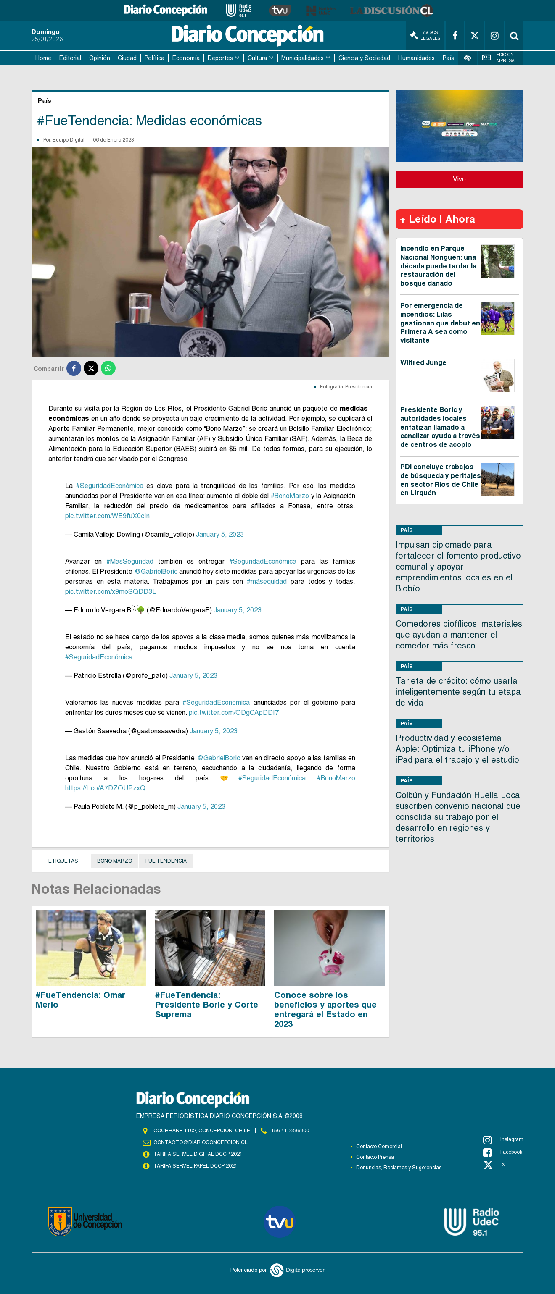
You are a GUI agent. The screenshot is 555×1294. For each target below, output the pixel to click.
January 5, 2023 (220, 534)
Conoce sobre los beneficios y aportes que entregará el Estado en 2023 (325, 1009)
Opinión (99, 58)
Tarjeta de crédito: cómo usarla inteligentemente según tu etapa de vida (458, 692)
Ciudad (127, 58)
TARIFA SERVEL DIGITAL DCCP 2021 (198, 1154)
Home (43, 58)
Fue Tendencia (166, 861)
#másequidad (267, 581)
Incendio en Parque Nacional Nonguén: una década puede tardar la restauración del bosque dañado (438, 265)
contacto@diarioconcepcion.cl (200, 1142)
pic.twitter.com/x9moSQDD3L (110, 592)
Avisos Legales (425, 35)
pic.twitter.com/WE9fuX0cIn (107, 516)
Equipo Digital (69, 140)
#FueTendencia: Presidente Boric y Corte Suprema (206, 1004)
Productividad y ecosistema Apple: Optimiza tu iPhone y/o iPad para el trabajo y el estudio (457, 749)
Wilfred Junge (423, 363)
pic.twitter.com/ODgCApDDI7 (234, 713)
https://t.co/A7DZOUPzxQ (105, 788)
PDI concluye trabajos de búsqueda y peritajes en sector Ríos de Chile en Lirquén (440, 480)
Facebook (502, 1152)
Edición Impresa (498, 57)
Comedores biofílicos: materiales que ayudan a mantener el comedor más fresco (459, 635)
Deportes (220, 58)
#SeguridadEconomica (216, 702)
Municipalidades (302, 58)
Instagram (503, 1140)
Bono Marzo (114, 861)
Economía (186, 58)
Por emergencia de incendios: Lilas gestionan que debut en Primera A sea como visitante (440, 323)
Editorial (70, 58)
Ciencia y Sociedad (364, 58)
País (448, 58)
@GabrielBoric (155, 571)
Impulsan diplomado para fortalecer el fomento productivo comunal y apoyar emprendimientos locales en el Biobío (458, 566)
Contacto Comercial (379, 1147)
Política (154, 58)
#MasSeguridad (129, 561)
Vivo (459, 179)
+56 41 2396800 (290, 1131)
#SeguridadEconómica (109, 486)
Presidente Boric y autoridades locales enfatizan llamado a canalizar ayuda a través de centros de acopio (440, 427)
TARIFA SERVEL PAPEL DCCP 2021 (195, 1166)
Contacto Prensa (375, 1157)
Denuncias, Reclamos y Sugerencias (398, 1168)
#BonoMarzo (290, 496)
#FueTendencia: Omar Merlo (80, 1000)
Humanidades (416, 58)
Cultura (257, 58)
